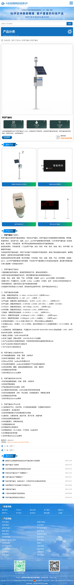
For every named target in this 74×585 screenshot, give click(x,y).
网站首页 (5, 510)
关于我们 (19, 513)
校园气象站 (40, 531)
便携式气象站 (41, 522)
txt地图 (60, 513)
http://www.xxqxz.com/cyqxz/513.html (18, 442)
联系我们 (33, 513)
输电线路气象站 (42, 534)
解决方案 (33, 510)
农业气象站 (40, 549)
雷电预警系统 (6, 537)
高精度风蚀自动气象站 (9, 540)
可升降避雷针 (6, 543)
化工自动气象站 (42, 528)
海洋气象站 (40, 540)
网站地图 (47, 513)
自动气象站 (40, 525)
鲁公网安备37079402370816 (41, 580)
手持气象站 (5, 522)
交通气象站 (40, 552)
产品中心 (18, 40)
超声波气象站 (6, 528)
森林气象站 (5, 531)
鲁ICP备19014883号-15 (62, 580)
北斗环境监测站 (7, 546)
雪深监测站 (5, 534)
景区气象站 (40, 555)
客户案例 (47, 510)
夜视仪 (39, 543)
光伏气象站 (5, 555)
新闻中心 (5, 513)
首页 (12, 40)
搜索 (69, 23)
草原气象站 (26, 40)
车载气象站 (5, 525)
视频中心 (61, 510)
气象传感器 (40, 546)
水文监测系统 (6, 549)
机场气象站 (40, 537)
